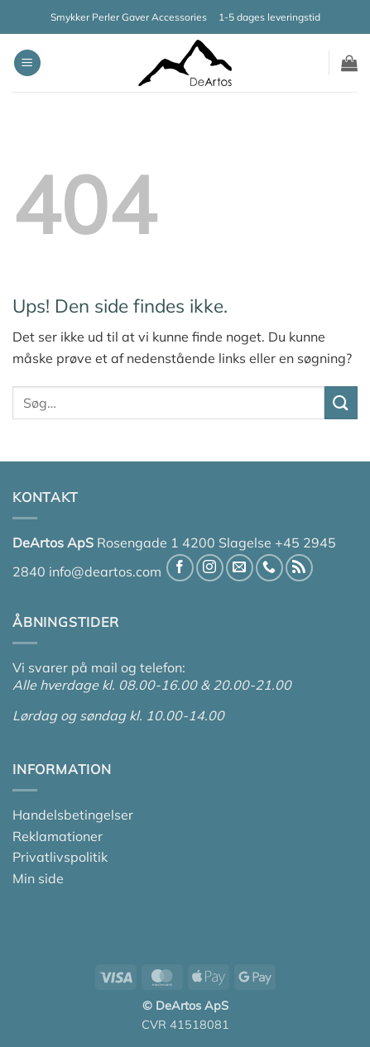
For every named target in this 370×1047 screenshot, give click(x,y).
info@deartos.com (105, 571)
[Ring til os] (269, 567)
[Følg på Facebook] (180, 567)
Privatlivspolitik (60, 857)
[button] (27, 63)
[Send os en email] (239, 567)
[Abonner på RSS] (299, 567)
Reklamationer (57, 836)
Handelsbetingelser (72, 814)
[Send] (341, 402)
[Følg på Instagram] (209, 567)
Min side (38, 878)
